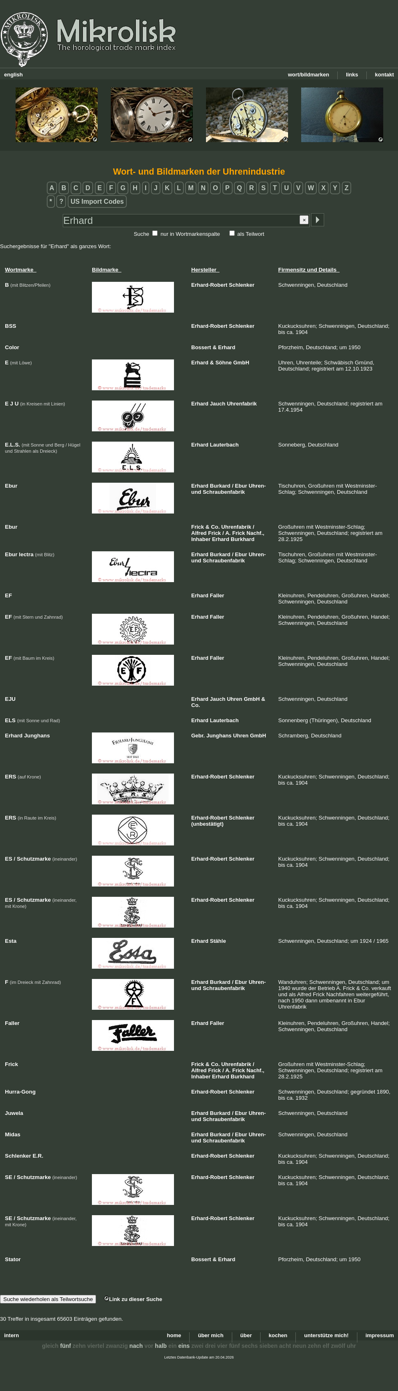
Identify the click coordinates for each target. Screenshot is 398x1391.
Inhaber (200, 539)
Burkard (220, 486)
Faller (217, 595)
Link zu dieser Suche (133, 1299)
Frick (197, 527)
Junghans (218, 735)
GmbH (241, 362)
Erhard (226, 347)
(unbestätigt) (207, 824)
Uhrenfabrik (242, 404)
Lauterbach (224, 445)
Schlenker (241, 285)
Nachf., (255, 533)
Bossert (201, 347)
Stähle (218, 941)
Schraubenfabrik (224, 492)
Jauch (218, 404)
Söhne (223, 362)
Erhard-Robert (209, 285)
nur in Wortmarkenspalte (190, 234)
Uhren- (257, 486)
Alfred (199, 533)
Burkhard (242, 539)
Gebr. (198, 735)
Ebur (241, 486)
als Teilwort (250, 234)
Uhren (234, 699)
